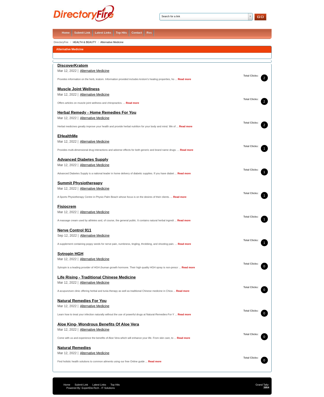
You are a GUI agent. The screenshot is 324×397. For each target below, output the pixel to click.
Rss (149, 32)
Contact (137, 32)
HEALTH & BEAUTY (85, 42)
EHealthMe (68, 136)
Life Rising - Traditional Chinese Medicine (97, 277)
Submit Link (82, 32)
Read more (184, 79)
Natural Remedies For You (82, 301)
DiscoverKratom (73, 65)
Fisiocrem (67, 206)
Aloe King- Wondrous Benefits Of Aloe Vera (98, 324)
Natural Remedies (74, 348)
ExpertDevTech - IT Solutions (98, 388)
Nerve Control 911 (75, 230)
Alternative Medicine (111, 42)
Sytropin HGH (70, 254)
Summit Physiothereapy (80, 183)
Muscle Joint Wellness (79, 89)
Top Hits (121, 32)
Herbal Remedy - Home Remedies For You (97, 112)
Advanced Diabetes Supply (83, 159)
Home (66, 32)
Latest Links (103, 32)
